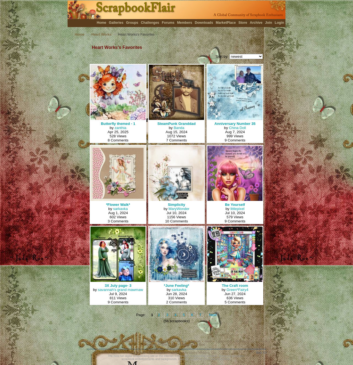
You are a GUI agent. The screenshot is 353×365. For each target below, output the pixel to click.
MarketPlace (226, 23)
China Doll (237, 128)
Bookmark (109, 341)
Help (208, 341)
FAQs (179, 341)
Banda (179, 128)
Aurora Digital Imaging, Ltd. (197, 352)
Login (279, 23)
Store (242, 23)
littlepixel (237, 209)
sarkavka (120, 209)
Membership (245, 341)
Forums (168, 23)
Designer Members (156, 341)
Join (268, 23)
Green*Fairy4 (237, 290)
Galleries (116, 23)
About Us (90, 341)
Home (101, 23)
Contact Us (129, 341)
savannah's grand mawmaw (120, 290)
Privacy (264, 341)
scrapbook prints (200, 359)
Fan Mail (194, 341)
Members (184, 23)
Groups (132, 23)
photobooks (223, 359)
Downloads (204, 23)
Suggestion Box (193, 344)
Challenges (150, 23)
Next (212, 315)
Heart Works (101, 34)
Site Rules (168, 344)
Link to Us (223, 341)
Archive (256, 23)
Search (151, 344)
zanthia (120, 128)
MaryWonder (179, 209)
